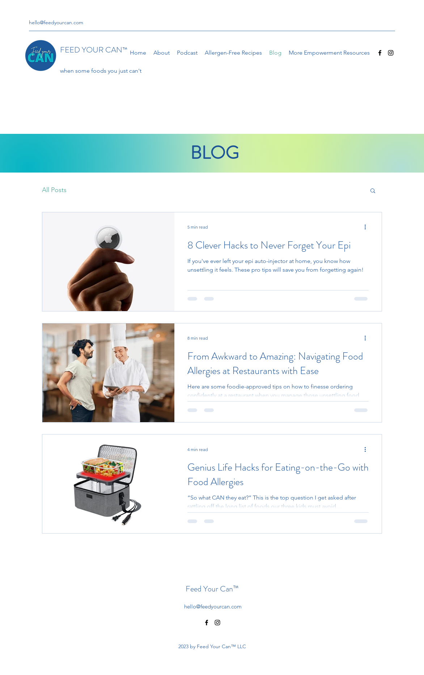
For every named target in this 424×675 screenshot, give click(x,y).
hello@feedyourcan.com (56, 22)
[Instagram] (390, 52)
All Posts (54, 190)
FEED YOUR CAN (93, 49)
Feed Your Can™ (212, 588)
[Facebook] (379, 52)
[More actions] (367, 227)
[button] (372, 191)
